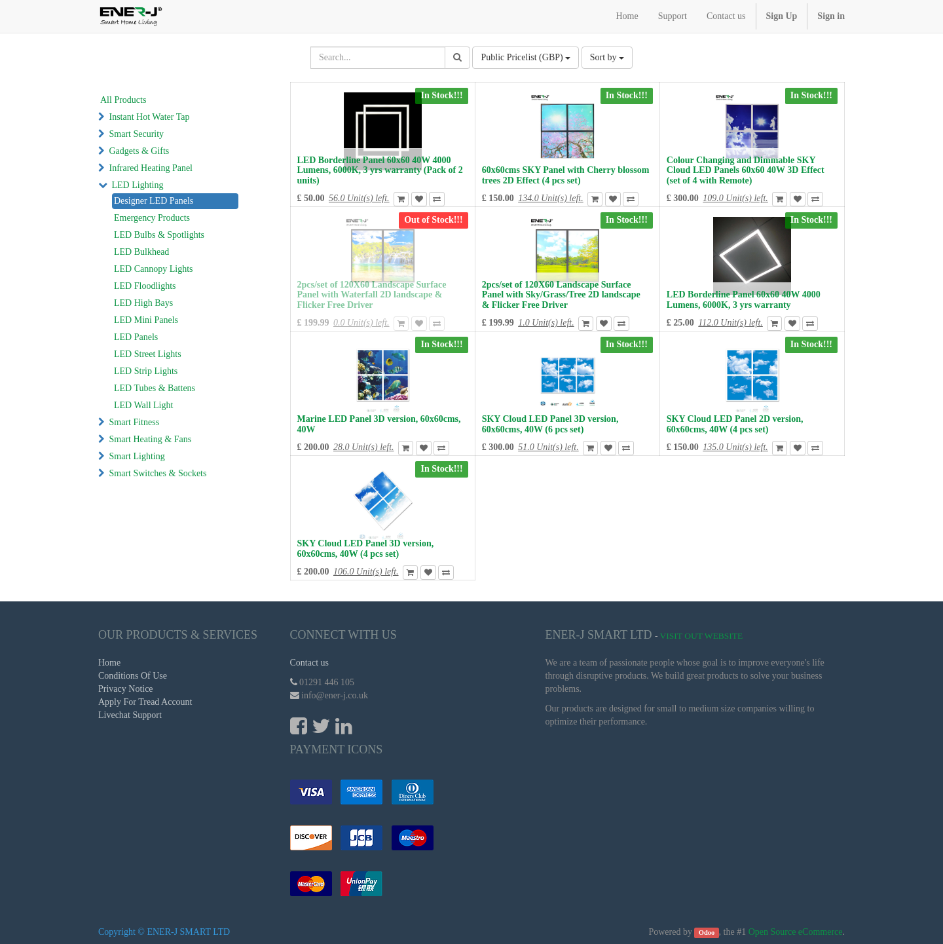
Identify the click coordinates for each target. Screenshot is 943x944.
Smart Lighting (137, 456)
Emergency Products (152, 218)
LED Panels (136, 337)
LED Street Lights (147, 354)
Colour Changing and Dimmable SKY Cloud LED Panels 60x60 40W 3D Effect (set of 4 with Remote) (745, 170)
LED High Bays (143, 303)
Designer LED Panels (153, 201)
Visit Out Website (701, 636)
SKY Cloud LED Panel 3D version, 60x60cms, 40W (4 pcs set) (365, 548)
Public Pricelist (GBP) (525, 57)
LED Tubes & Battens (154, 388)
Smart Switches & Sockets (158, 473)
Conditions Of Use (132, 676)
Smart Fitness (134, 422)
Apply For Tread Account (145, 702)
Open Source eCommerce (796, 932)
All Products (123, 100)
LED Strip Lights (145, 371)
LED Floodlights (145, 286)
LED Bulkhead (141, 252)
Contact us (309, 663)
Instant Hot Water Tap (149, 117)
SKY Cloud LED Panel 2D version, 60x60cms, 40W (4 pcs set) (735, 424)
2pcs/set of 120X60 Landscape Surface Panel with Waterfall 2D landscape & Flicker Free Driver (372, 295)
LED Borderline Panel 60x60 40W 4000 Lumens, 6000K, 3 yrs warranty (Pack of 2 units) (380, 170)
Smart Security (136, 134)
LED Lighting (138, 185)
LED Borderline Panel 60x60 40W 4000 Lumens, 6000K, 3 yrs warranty (744, 299)
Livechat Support (130, 715)
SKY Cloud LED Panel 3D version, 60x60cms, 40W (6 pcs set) (550, 424)
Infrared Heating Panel (151, 168)
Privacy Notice (125, 689)
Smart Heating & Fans (150, 439)
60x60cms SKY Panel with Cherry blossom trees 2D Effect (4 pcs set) (566, 175)
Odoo (707, 932)
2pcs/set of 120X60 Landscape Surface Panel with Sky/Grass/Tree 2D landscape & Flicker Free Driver (561, 295)
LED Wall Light (143, 405)
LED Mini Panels (146, 320)
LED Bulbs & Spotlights (159, 235)
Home (109, 663)
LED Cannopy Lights (153, 269)
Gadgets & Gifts (139, 151)
